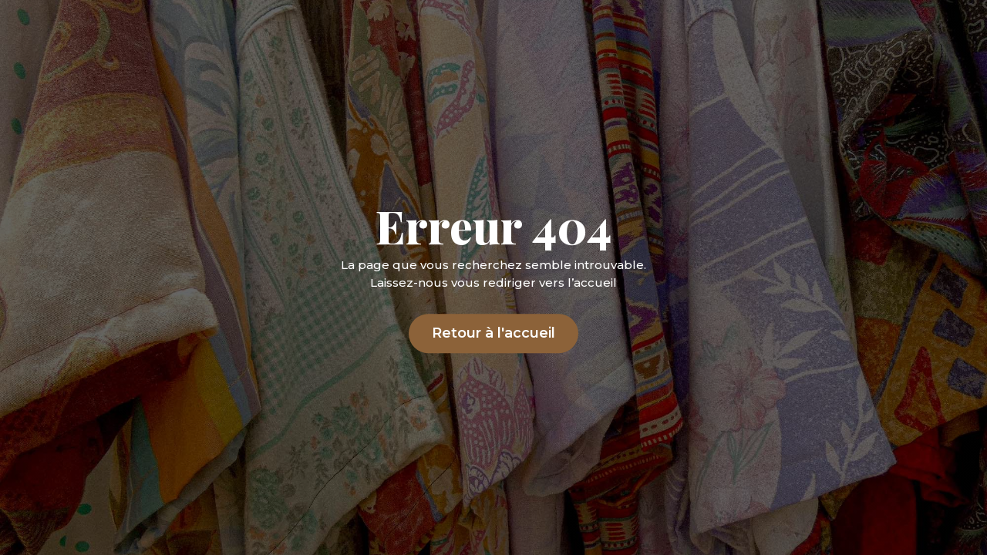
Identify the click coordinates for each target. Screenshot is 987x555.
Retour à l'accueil (493, 333)
